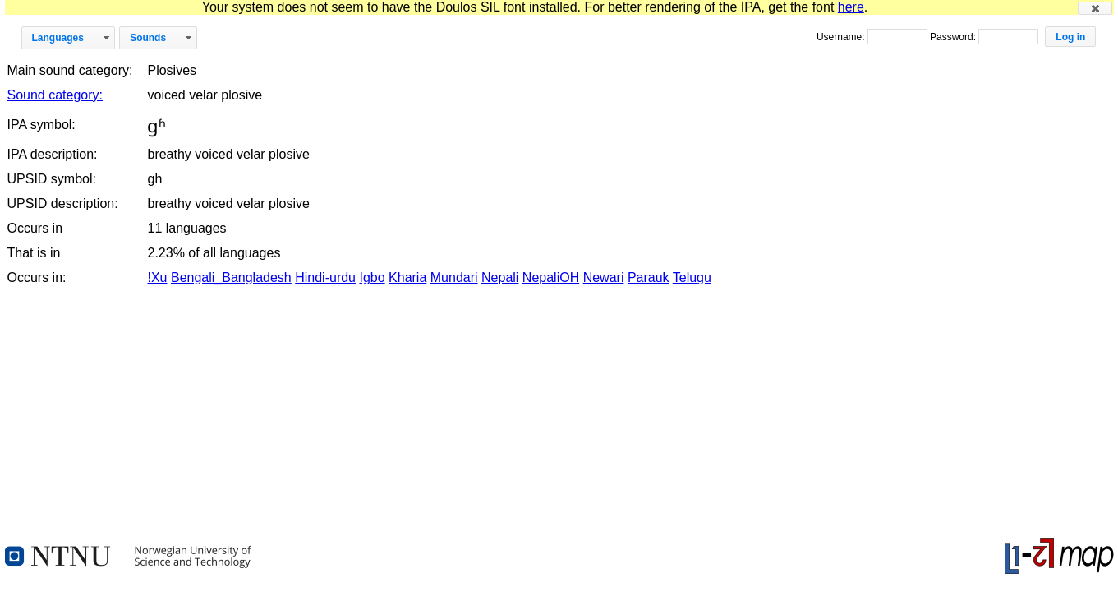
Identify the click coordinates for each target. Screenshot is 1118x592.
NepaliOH (550, 277)
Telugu (692, 277)
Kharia (407, 277)
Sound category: (55, 95)
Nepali (499, 277)
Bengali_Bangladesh (231, 277)
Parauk (648, 277)
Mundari (454, 277)
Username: (842, 37)
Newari (603, 277)
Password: (954, 37)
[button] (1095, 8)
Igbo (371, 277)
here (851, 7)
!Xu (157, 277)
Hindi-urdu (325, 277)
